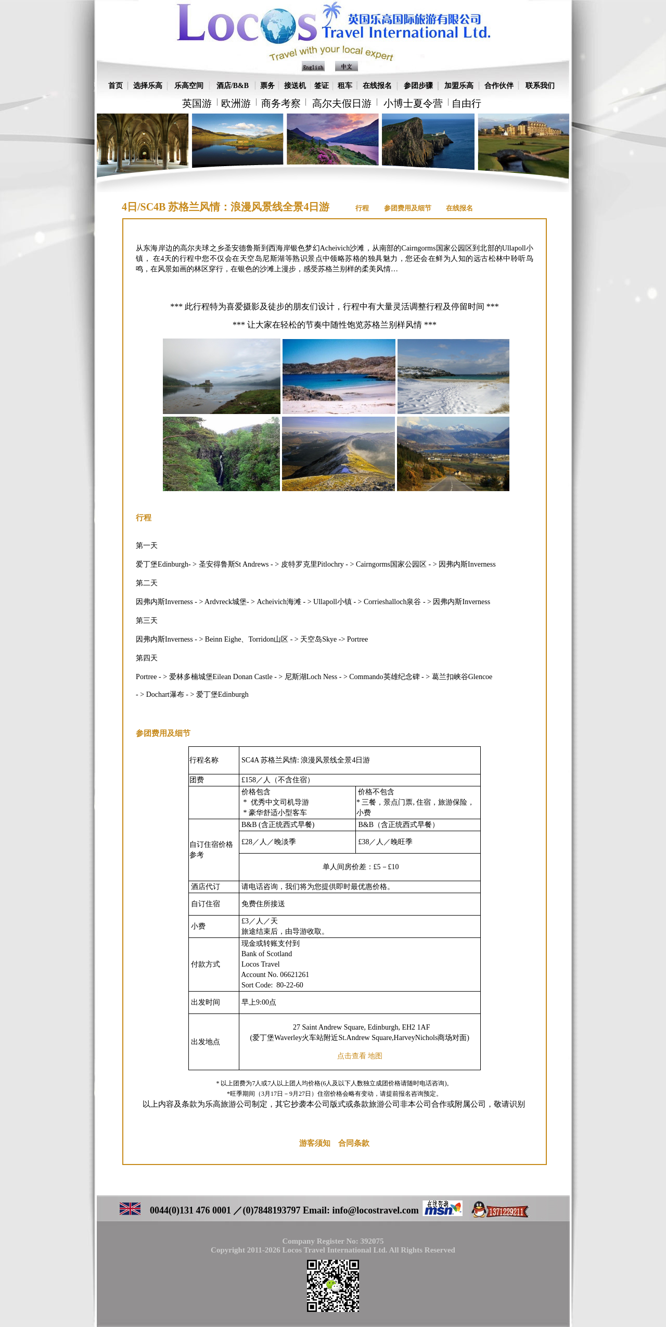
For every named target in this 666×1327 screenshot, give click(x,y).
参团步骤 (418, 86)
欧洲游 (236, 103)
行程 (362, 208)
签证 (321, 86)
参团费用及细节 (408, 208)
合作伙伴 (499, 86)
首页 (115, 86)
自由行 (466, 103)
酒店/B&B (232, 86)
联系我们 (540, 86)
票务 (267, 86)
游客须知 (314, 1143)
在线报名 (377, 86)
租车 (345, 86)
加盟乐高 (458, 86)
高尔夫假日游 (342, 103)
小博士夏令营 (413, 103)
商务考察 (281, 103)
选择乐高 (147, 86)
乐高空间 (188, 86)
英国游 (197, 103)
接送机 (295, 86)
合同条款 (353, 1143)
